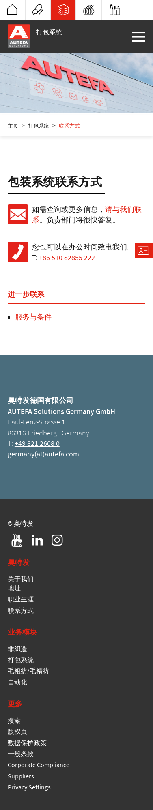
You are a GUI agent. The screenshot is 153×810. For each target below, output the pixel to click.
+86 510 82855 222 (67, 257)
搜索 (14, 720)
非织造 (37, 9)
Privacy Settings (29, 787)
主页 (13, 125)
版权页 (17, 731)
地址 (14, 588)
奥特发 (12, 9)
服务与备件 (33, 317)
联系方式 (69, 125)
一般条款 (21, 754)
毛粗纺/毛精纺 (88, 9)
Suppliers (21, 776)
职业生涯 (21, 599)
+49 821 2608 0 (37, 443)
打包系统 (63, 9)
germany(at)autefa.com (43, 454)
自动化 (114, 9)
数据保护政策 (27, 743)
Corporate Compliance (38, 765)
